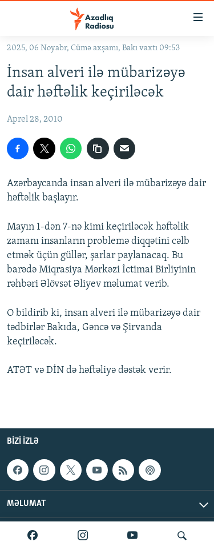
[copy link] (97, 148)
